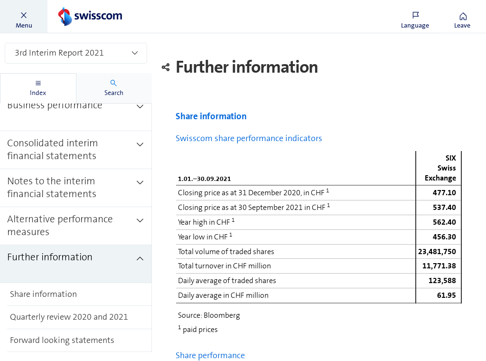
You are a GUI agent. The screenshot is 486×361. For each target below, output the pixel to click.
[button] (23, 16)
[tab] (38, 88)
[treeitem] (76, 112)
